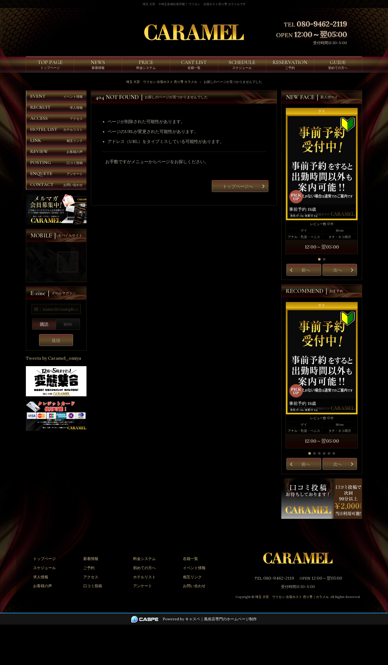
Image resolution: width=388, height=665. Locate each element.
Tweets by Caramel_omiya (53, 358)
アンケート (142, 585)
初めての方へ (144, 567)
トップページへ (238, 186)
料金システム (144, 558)
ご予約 (89, 567)
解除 (68, 324)
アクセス (90, 577)
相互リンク (192, 577)
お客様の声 (42, 585)
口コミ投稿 (92, 585)
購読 (44, 324)
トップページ (44, 558)
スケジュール (44, 567)
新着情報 (90, 558)
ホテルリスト (144, 577)
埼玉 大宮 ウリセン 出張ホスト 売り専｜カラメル (292, 597)
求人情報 (40, 577)
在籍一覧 (190, 558)
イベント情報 (194, 567)
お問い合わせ (194, 585)
